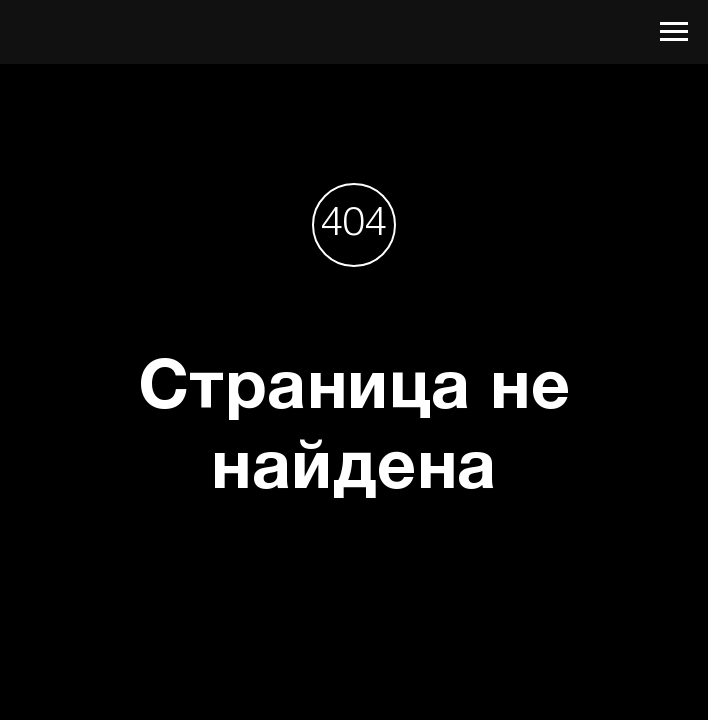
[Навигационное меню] (674, 32)
